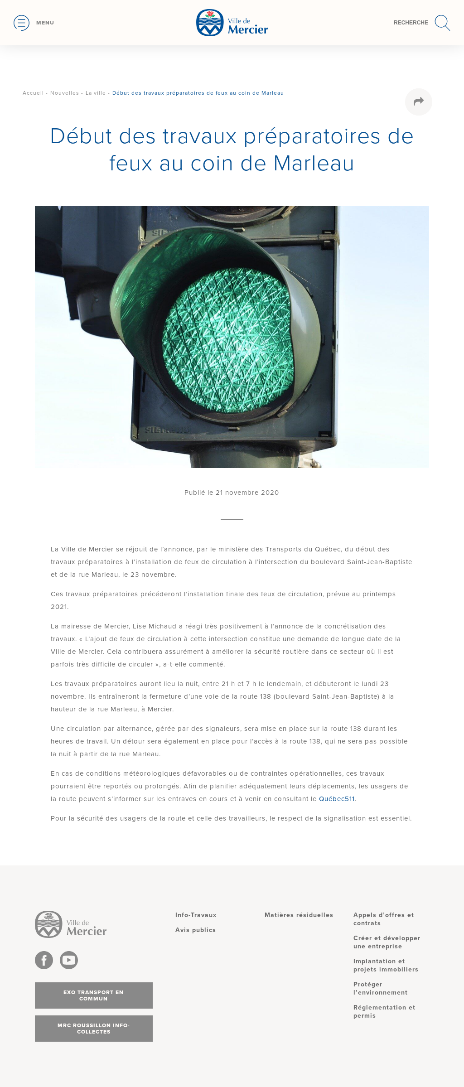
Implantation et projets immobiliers (386, 965)
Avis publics (195, 930)
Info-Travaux (196, 915)
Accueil (33, 93)
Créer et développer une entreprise (386, 942)
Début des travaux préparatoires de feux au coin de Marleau (198, 93)
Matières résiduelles (299, 915)
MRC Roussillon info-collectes (94, 1028)
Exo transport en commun (93, 995)
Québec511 (337, 799)
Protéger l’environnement (380, 988)
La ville (96, 93)
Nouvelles (64, 93)
